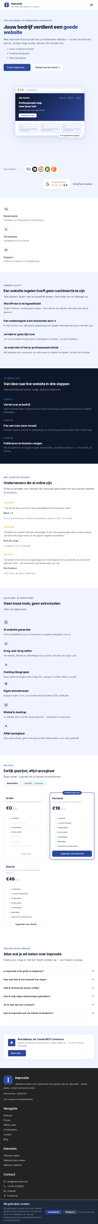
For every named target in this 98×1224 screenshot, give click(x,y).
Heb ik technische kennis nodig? (49, 987)
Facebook (11, 1195)
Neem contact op (46, 959)
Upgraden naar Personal (72, 853)
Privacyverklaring (86, 1212)
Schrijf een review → (83, 184)
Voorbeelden (10, 1129)
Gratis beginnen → (17, 67)
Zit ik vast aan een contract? (49, 1004)
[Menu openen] (91, 5)
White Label (10, 1125)
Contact (8, 1134)
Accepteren (53, 1212)
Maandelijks (12, 783)
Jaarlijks (34, 783)
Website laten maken (14, 1160)
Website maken (12, 1155)
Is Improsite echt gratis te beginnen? (49, 971)
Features (8, 1115)
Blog (6, 1139)
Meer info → (17, 1053)
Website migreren (13, 1165)
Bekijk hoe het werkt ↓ (47, 67)
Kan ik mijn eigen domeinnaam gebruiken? (49, 996)
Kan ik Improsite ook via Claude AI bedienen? (49, 1013)
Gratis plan (26, 854)
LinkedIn (10, 1191)
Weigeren (70, 1212)
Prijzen (7, 1120)
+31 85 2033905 (14, 1186)
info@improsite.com (16, 1181)
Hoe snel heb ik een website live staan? (49, 979)
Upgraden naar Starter (26, 924)
